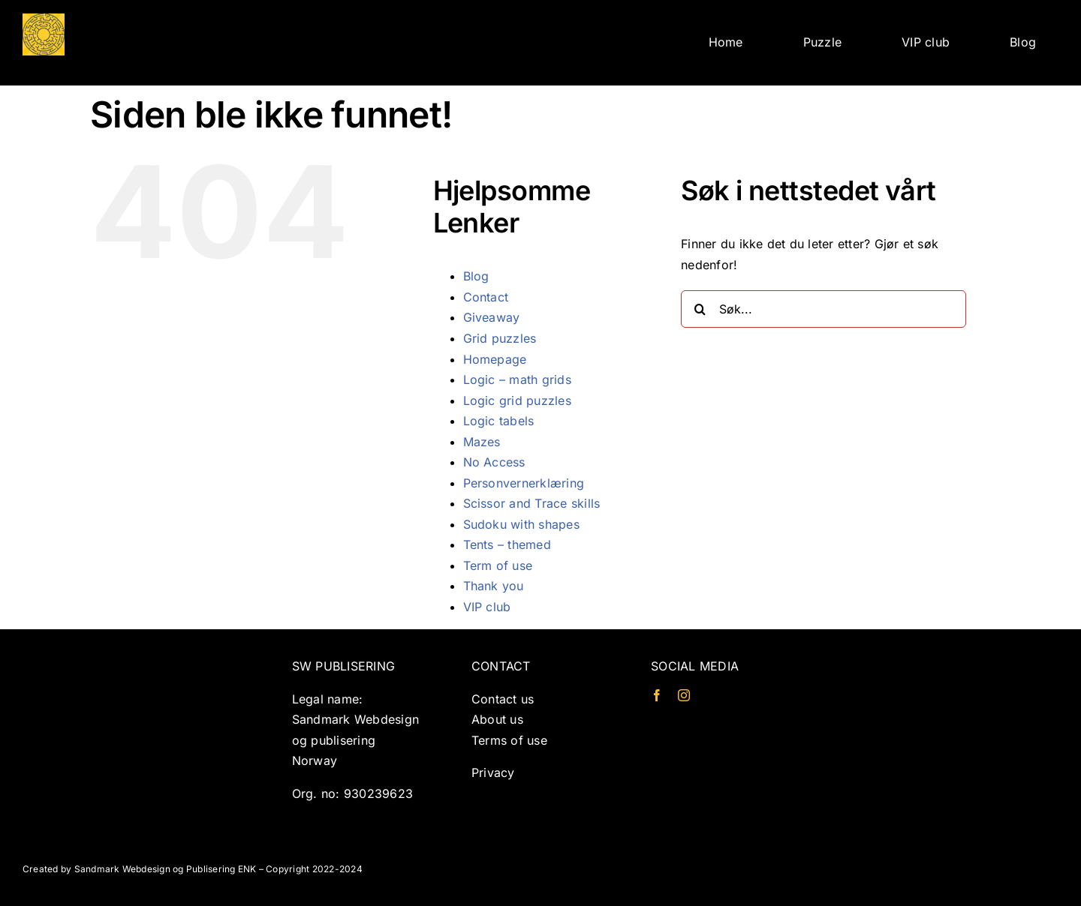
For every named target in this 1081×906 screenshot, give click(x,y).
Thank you (493, 585)
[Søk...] (823, 309)
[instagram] (684, 695)
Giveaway (491, 317)
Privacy (493, 772)
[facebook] (657, 695)
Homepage (495, 359)
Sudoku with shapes (521, 524)
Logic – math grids (517, 379)
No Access (494, 462)
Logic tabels (498, 420)
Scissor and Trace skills (532, 503)
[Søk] (699, 309)
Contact (486, 297)
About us (497, 719)
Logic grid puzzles (517, 400)
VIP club (487, 606)
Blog (476, 276)
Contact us (502, 699)
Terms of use (509, 740)
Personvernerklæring (524, 483)
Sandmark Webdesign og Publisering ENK (165, 868)
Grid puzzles (500, 338)
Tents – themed (507, 544)
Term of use (498, 565)
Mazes (482, 441)
